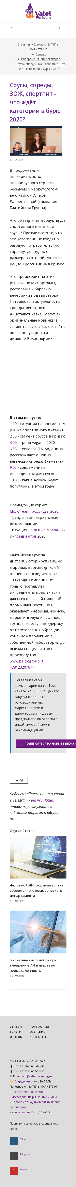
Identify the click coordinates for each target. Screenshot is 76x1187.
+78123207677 (22, 667)
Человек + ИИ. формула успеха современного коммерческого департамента (36, 890)
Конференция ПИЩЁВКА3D (31, 1112)
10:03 (14, 480)
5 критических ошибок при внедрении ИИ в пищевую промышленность (33, 965)
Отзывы (14, 1037)
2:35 (13, 436)
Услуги (14, 1032)
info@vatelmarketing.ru (36, 1076)
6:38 (13, 448)
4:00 (13, 442)
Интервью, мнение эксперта (40, 59)
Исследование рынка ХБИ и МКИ (34, 1097)
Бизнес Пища (42, 800)
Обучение (34, 1032)
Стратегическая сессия (28, 1092)
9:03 (13, 467)
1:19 (13, 423)
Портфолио (34, 1027)
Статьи (41, 54)
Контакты (34, 1037)
